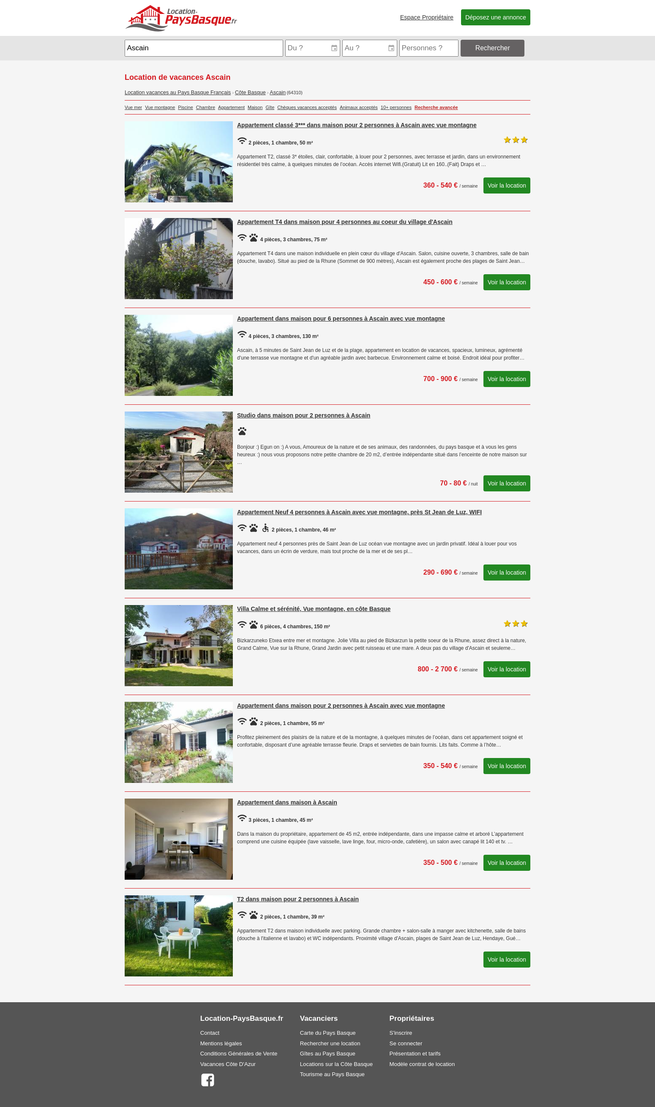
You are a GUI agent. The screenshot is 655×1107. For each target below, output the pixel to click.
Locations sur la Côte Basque (336, 1064)
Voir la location (507, 185)
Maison (255, 107)
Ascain (278, 92)
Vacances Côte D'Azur (228, 1064)
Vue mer (133, 107)
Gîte (270, 107)
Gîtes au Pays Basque (327, 1053)
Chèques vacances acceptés (307, 107)
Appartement (231, 107)
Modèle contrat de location (422, 1064)
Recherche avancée (436, 107)
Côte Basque (250, 92)
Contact (209, 1033)
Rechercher (492, 48)
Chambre (205, 107)
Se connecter (406, 1043)
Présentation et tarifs (415, 1053)
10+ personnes (396, 107)
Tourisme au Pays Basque (332, 1074)
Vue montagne (160, 107)
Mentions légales (221, 1043)
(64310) (295, 92)
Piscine (185, 107)
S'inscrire (401, 1033)
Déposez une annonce (495, 17)
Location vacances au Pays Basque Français (178, 92)
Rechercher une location (330, 1043)
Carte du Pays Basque (328, 1033)
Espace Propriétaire (426, 17)
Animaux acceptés (359, 107)
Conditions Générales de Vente (239, 1053)
